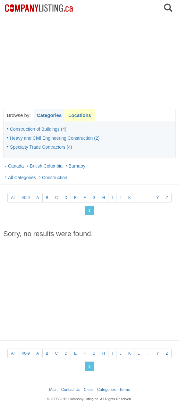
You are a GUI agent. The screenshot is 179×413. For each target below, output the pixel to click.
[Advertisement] (89, 62)
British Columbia (46, 166)
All (13, 197)
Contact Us (70, 389)
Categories (49, 115)
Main (53, 389)
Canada (16, 166)
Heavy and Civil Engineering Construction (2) (54, 138)
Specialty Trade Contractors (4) (41, 147)
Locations (79, 115)
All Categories (22, 177)
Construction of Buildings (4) (38, 129)
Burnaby (77, 166)
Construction (54, 177)
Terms (124, 389)
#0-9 (26, 197)
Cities (88, 389)
